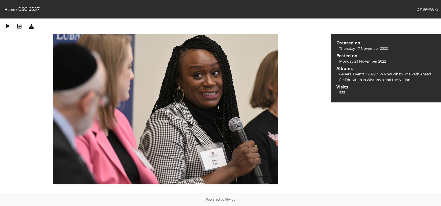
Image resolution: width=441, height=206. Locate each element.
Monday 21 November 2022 (362, 61)
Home (10, 9)
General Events (352, 74)
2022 (372, 74)
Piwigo (230, 199)
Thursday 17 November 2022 (363, 48)
